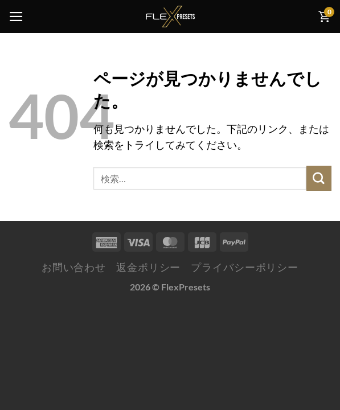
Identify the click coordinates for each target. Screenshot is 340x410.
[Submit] (318, 178)
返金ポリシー (148, 267)
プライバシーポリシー (244, 267)
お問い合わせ (74, 267)
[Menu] (16, 16)
